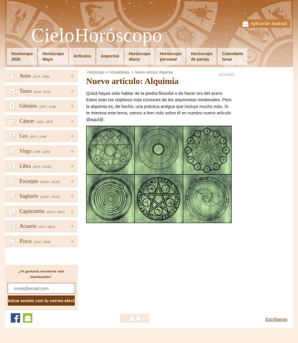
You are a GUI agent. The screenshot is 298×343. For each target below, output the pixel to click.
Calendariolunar (232, 56)
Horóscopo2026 (22, 56)
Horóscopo (95, 72)
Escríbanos (276, 319)
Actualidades (119, 72)
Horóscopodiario (139, 56)
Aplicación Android (269, 23)
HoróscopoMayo (53, 56)
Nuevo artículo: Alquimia (153, 72)
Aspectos (110, 56)
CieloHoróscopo (96, 35)
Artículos (82, 56)
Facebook (15, 318)
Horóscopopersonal (170, 56)
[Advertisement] (135, 264)
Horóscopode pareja (201, 56)
